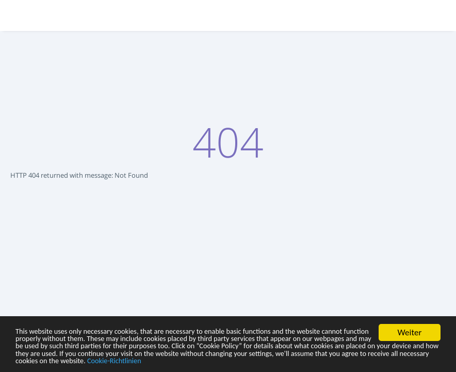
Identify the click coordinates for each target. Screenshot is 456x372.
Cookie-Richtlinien (79, 360)
